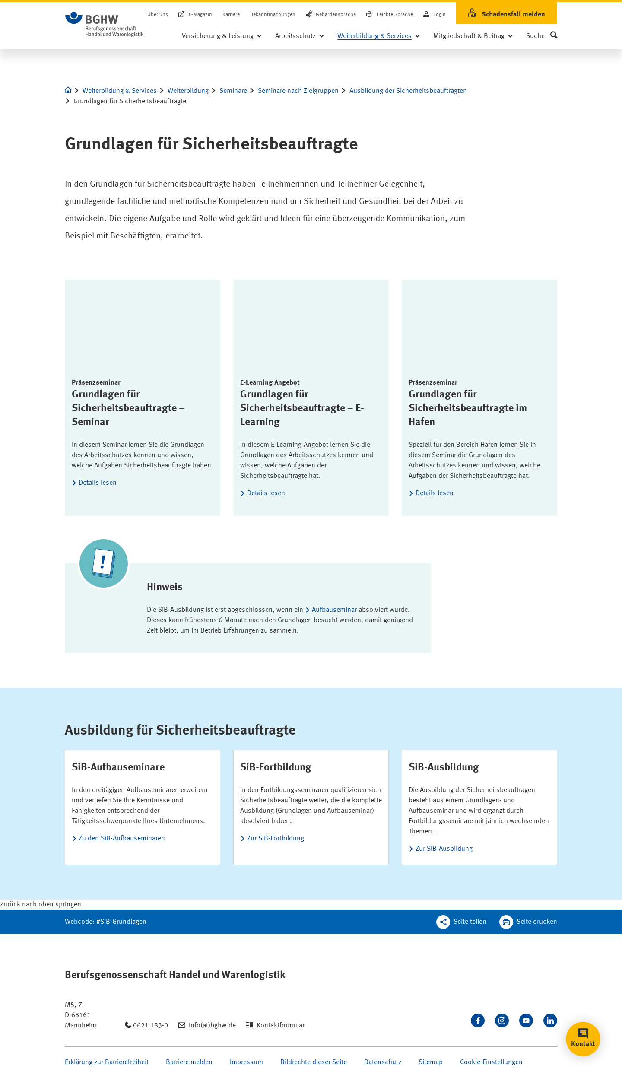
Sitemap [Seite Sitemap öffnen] (431, 1062)
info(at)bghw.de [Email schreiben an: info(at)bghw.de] (212, 1025)
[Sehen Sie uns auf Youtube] (526, 1020)
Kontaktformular (281, 1025)
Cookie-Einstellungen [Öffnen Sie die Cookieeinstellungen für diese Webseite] (491, 1062)
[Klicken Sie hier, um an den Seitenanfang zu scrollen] (40, 904)
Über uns (157, 14)
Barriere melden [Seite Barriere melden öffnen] (189, 1062)
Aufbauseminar (335, 610)
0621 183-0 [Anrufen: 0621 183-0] (150, 1025)
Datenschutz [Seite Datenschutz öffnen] (382, 1062)
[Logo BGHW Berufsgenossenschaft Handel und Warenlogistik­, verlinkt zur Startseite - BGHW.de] (104, 24)
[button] (541, 36)
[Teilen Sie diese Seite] (461, 922)
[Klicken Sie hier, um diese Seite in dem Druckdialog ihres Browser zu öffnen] (528, 922)
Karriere (231, 14)
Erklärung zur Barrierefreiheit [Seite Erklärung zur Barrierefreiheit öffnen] (107, 1062)
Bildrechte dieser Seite (313, 1062)
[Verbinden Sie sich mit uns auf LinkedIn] (550, 1020)
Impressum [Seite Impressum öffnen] (246, 1062)
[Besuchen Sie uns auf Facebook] (478, 1020)
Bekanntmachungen (272, 14)
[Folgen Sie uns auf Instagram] (502, 1020)
